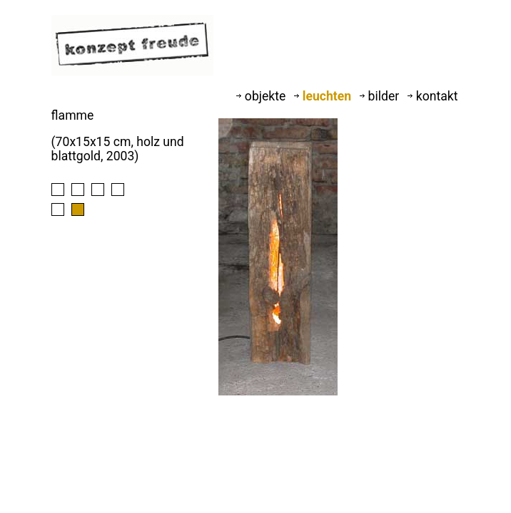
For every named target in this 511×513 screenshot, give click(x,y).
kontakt (432, 96)
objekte (262, 96)
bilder (381, 96)
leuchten (324, 96)
